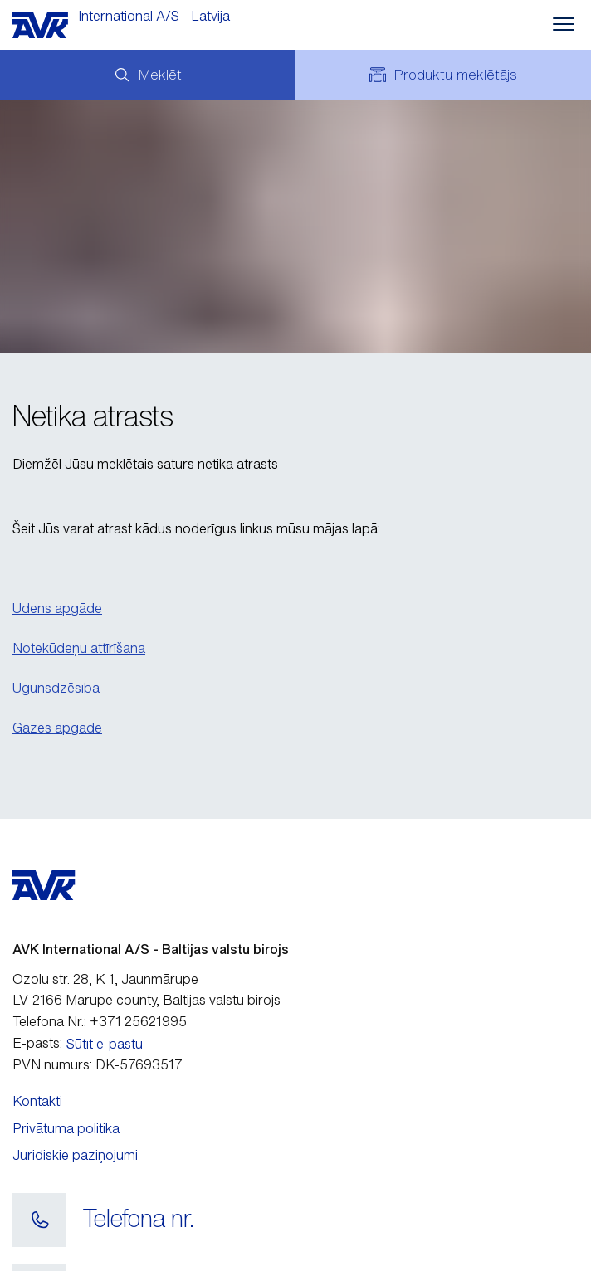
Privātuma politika (66, 1128)
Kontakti (37, 1101)
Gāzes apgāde (57, 728)
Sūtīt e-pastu (104, 1044)
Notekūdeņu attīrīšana (78, 648)
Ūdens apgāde (57, 608)
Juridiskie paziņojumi (75, 1155)
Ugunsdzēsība (56, 688)
